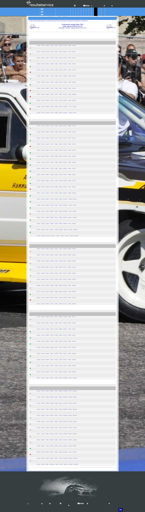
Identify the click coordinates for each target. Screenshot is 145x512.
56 (38, 171)
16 (38, 338)
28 (38, 362)
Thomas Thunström (45, 257)
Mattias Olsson (44, 288)
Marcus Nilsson (44, 344)
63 (38, 201)
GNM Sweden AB (70, 104)
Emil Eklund (43, 197)
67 (38, 214)
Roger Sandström (45, 462)
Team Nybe (68, 86)
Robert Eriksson (44, 265)
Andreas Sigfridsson (46, 233)
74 (38, 393)
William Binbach (44, 66)
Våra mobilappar (96, 6)
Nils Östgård (43, 134)
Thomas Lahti (44, 325)
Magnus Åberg (44, 208)
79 (38, 442)
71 (38, 195)
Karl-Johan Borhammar (47, 74)
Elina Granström (44, 438)
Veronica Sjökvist (45, 389)
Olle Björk (43, 351)
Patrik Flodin (43, 122)
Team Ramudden (70, 43)
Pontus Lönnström (45, 42)
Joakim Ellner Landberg (47, 60)
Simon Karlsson (44, 177)
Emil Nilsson (43, 62)
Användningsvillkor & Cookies (96, 503)
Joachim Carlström (45, 331)
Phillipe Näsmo (44, 450)
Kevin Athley (43, 160)
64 (38, 183)
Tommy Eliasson (45, 183)
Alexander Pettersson (46, 399)
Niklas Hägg (43, 146)
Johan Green (44, 159)
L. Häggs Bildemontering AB (73, 148)
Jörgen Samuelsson (46, 370)
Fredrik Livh (43, 142)
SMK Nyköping (69, 362)
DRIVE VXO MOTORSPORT (73, 98)
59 (38, 165)
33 (38, 66)
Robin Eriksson (44, 271)
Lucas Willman (44, 418)
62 (38, 226)
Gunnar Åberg (44, 209)
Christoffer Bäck (44, 49)
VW (58, 146)
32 (38, 42)
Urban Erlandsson (45, 407)
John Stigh (43, 172)
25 (38, 344)
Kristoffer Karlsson (45, 319)
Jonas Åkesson (44, 220)
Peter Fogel (43, 227)
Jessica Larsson (44, 191)
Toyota (59, 220)
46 (38, 177)
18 (38, 325)
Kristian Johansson (45, 140)
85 (38, 454)
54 (38, 146)
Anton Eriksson (44, 276)
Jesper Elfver (44, 55)
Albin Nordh (43, 48)
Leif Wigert (43, 302)
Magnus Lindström (45, 431)
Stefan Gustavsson (45, 43)
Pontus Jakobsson (45, 130)
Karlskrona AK (69, 220)
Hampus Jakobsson (46, 128)
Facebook (78, 6)
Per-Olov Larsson (45, 214)
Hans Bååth (43, 232)
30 (38, 97)
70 (38, 232)
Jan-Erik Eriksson (45, 393)
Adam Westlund (44, 78)
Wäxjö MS (68, 97)
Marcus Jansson (45, 413)
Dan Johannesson (45, 356)
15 (38, 313)
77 (38, 430)
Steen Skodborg (44, 350)
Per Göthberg (44, 263)
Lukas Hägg (43, 103)
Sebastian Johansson (46, 54)
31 (38, 78)
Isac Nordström (44, 72)
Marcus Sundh (44, 283)
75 (38, 387)
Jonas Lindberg (44, 442)
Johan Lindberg (44, 448)
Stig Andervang (44, 269)
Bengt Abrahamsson (46, 226)
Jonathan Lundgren (45, 454)
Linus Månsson (44, 171)
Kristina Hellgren (45, 215)
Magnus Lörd (44, 110)
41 (38, 91)
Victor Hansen (44, 85)
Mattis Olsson (44, 282)
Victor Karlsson (44, 165)
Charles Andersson (45, 300)
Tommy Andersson (45, 315)
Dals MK (67, 356)
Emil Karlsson (44, 189)
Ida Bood (42, 321)
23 (38, 356)
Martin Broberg (44, 195)
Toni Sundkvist (44, 148)
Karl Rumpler (44, 374)
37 (38, 60)
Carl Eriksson (44, 98)
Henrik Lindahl (44, 424)
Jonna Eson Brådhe (46, 362)
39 (38, 54)
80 (38, 418)
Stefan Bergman (44, 253)
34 (38, 48)
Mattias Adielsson (45, 245)
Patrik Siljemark (44, 368)
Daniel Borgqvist (45, 104)
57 (38, 159)
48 (38, 140)
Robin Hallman (44, 68)
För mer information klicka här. (105, 510)
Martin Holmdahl (45, 221)
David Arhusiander (45, 80)
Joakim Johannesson (46, 357)
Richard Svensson (45, 185)
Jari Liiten (43, 313)
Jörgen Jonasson (45, 294)
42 (38, 103)
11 (38, 263)
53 (38, 134)
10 (38, 276)
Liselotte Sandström (46, 461)
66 (38, 208)
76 (38, 406)
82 (38, 424)
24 (38, 319)
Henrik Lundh (44, 203)
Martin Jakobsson (45, 201)
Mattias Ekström (44, 251)
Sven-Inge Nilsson (45, 456)
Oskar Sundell (44, 153)
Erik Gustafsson (44, 289)
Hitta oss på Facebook (67, 503)
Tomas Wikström (45, 327)
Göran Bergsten (44, 124)
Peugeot (59, 54)
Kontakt (107, 6)
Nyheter (71, 505)
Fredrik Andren (44, 136)
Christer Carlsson (45, 333)
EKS (66, 80)
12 (38, 300)
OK (120, 510)
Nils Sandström (44, 430)
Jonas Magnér (44, 166)
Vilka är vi (53, 503)
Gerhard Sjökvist (45, 387)
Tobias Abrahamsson (46, 395)
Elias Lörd (43, 109)
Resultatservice (72, 469)
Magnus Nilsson (44, 92)
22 (38, 368)
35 (38, 85)
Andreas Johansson (46, 247)
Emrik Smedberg (45, 97)
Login (114, 6)
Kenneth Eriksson (45, 345)
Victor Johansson (45, 86)
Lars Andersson (44, 277)
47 (38, 153)
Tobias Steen (44, 178)
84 (38, 436)
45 (38, 220)
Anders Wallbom (45, 339)
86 (38, 461)
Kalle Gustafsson (45, 91)
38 (38, 72)
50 (38, 189)
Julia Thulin (43, 363)
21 (38, 331)
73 (38, 399)
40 (38, 109)
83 (38, 448)
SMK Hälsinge (69, 146)
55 (38, 128)
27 (38, 350)
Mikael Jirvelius (44, 338)
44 (38, 122)
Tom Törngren (44, 259)
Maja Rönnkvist (44, 436)
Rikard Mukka (44, 401)
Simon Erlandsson (45, 406)
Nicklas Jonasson (45, 295)
